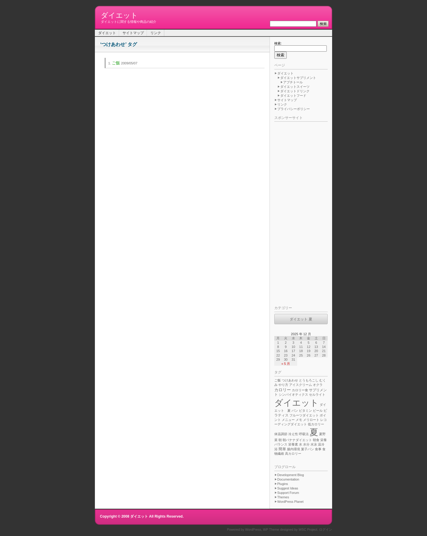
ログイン (325, 529)
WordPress (253, 529)
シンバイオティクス (293, 394)
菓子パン (307, 449)
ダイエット (119, 15)
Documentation (288, 479)
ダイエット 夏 (301, 319)
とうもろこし (308, 380)
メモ (299, 420)
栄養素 (293, 444)
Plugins (282, 484)
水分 (306, 444)
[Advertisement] (298, 212)
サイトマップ (133, 33)
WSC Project (308, 529)
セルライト (317, 394)
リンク (155, 33)
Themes (283, 497)
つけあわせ (290, 380)
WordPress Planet (290, 501)
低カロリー (316, 424)
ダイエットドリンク (295, 91)
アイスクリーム (300, 385)
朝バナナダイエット (297, 440)
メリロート (311, 420)
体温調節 (280, 434)
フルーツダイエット (304, 415)
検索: (278, 43)
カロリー (282, 389)
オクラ (318, 385)
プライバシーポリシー (293, 109)
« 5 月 (285, 363)
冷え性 (293, 434)
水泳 (313, 444)
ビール (318, 410)
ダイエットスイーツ (295, 86)
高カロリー (293, 453)
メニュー (288, 420)
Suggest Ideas (287, 488)
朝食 (316, 440)
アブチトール (293, 82)
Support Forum (288, 492)
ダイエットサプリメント (298, 77)
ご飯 (116, 63)
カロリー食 (300, 390)
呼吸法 (304, 434)
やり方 (283, 385)
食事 (318, 449)
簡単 (282, 449)
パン (294, 410)
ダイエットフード (293, 95)
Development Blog (290, 475)
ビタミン (305, 410)
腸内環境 (293, 449)
